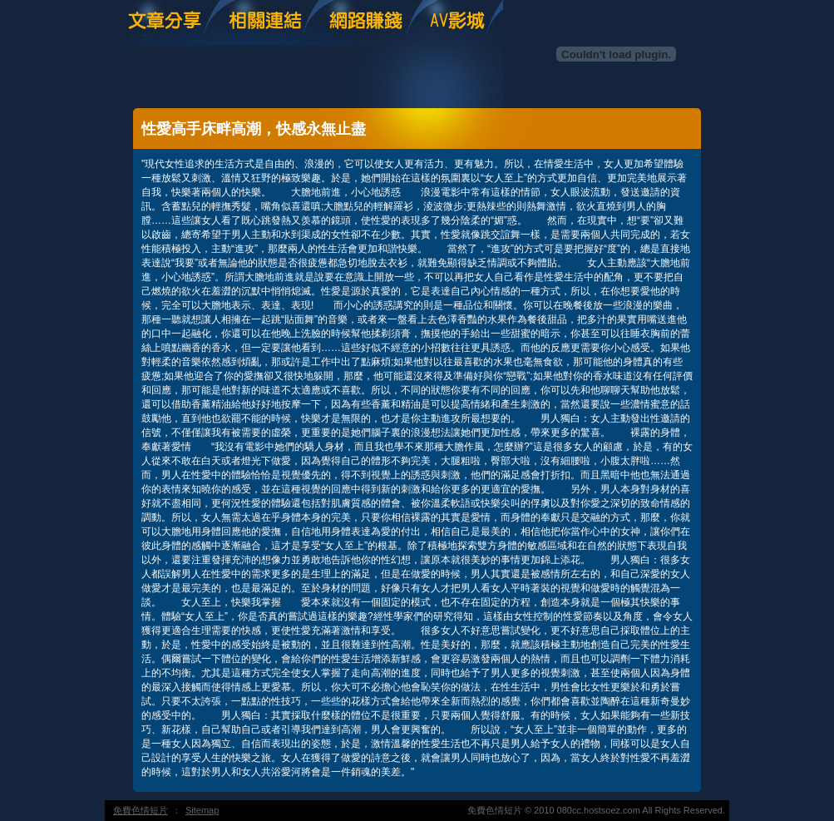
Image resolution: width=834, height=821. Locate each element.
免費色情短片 (140, 810)
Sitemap (202, 810)
